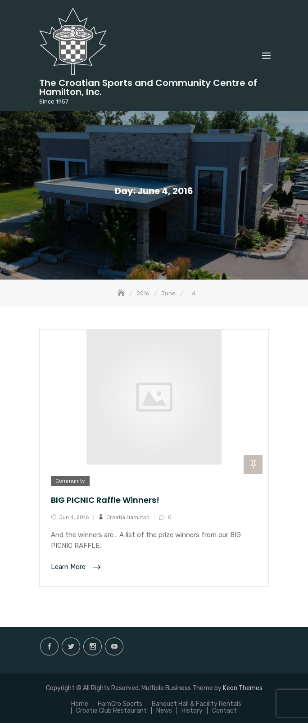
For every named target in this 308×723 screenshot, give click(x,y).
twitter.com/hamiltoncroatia (71, 646)
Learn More (69, 567)
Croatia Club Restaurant (111, 710)
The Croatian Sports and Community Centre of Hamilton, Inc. (148, 87)
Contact (224, 710)
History (192, 710)
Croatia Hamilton (127, 517)
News (164, 710)
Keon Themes (243, 688)
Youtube (114, 646)
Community (70, 481)
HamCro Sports (120, 704)
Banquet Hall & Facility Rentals (196, 704)
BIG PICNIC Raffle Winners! (105, 500)
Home (79, 704)
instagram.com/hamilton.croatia (92, 646)
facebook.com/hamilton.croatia (49, 646)
